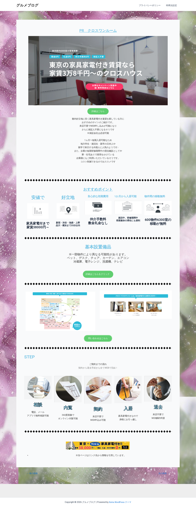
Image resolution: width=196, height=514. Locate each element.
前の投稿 (33, 473)
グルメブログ (27, 5)
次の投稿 (163, 473)
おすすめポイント (98, 189)
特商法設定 (172, 5)
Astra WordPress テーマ (120, 502)
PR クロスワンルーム (98, 30)
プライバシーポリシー (151, 5)
